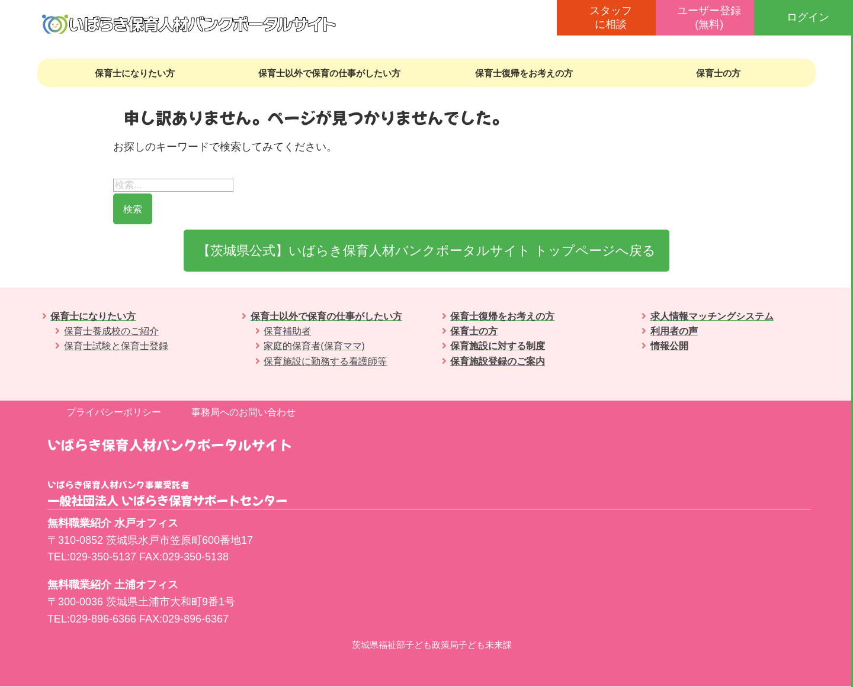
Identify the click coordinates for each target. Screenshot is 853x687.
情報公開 (669, 346)
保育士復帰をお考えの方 (524, 73)
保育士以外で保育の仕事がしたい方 (329, 73)
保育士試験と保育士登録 (116, 346)
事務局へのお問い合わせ (243, 413)
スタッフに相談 (610, 17)
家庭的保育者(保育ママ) (314, 346)
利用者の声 (674, 332)
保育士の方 (718, 73)
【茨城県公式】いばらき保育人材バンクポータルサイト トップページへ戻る (426, 250)
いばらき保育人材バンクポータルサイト (170, 445)
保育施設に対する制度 (497, 346)
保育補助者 (287, 332)
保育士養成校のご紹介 (111, 332)
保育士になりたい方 (135, 73)
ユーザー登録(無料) (709, 17)
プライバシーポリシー (113, 413)
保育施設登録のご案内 (497, 361)
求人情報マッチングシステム (712, 317)
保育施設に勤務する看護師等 (325, 361)
